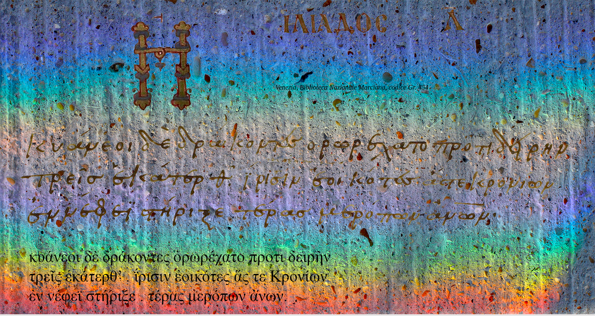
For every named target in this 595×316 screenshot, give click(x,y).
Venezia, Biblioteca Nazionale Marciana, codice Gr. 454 (351, 87)
